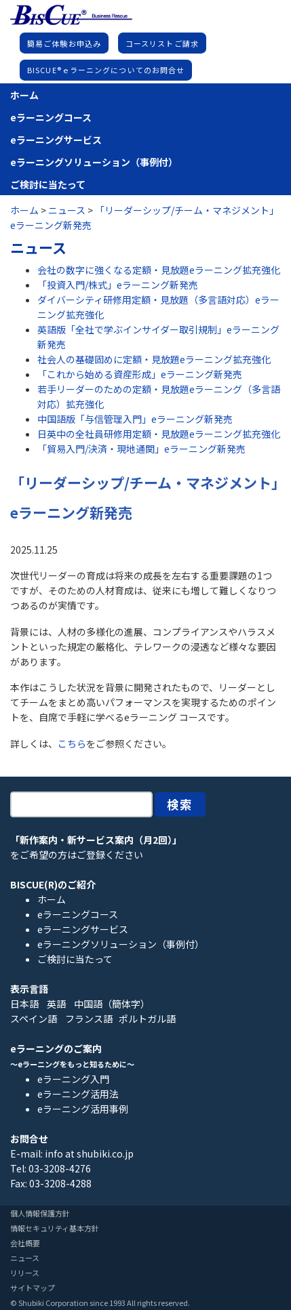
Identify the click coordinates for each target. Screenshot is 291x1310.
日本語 (24, 1003)
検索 (180, 804)
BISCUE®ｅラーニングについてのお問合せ (106, 69)
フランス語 (89, 1018)
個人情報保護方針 (40, 1213)
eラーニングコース (51, 117)
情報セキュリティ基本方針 (54, 1228)
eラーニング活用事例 (82, 1108)
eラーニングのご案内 (56, 1048)
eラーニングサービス (56, 139)
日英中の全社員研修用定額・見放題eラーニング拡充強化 (158, 434)
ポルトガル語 (147, 1018)
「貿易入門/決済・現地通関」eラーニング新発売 (141, 448)
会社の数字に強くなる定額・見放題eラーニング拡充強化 (158, 270)
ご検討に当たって (47, 184)
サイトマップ (32, 1287)
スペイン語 (33, 1018)
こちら (72, 743)
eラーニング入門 (73, 1079)
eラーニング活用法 (78, 1094)
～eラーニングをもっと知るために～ (72, 1064)
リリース (24, 1272)
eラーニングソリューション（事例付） (94, 162)
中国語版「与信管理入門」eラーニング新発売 (135, 419)
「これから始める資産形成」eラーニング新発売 (139, 374)
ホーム (24, 95)
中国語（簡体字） (112, 1003)
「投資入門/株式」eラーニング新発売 (117, 284)
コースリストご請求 (162, 43)
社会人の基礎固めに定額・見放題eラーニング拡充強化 (154, 359)
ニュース (24, 1257)
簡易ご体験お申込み (64, 43)
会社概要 (25, 1242)
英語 (56, 1003)
